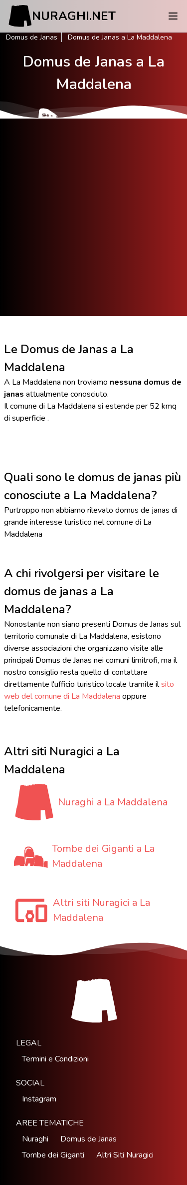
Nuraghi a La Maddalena (113, 802)
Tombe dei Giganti (53, 1154)
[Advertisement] (93, 217)
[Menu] (173, 16)
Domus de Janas (31, 37)
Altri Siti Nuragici (125, 1154)
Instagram (39, 1098)
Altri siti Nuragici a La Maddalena (101, 910)
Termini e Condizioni (55, 1058)
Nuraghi (35, 1138)
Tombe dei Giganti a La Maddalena (103, 856)
